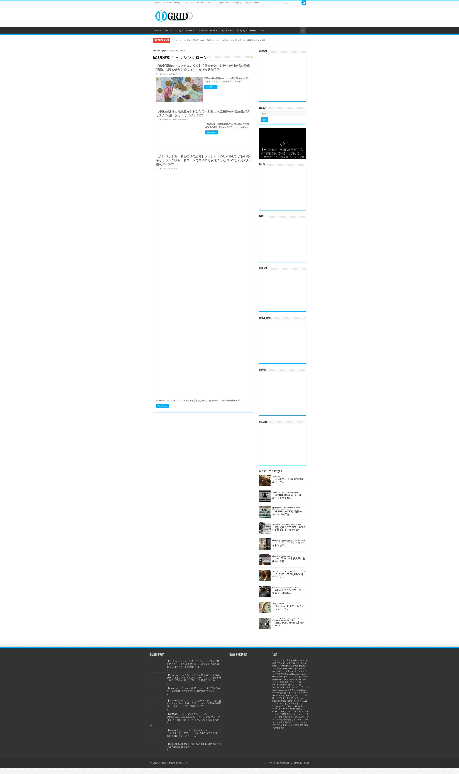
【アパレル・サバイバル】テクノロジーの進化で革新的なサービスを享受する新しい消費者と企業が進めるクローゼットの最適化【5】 (193, 664)
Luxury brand (296, 714)
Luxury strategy (279, 677)
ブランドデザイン (285, 725)
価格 (301, 725)
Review (248, 3)
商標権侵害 (288, 717)
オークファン (288, 687)
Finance (179, 74)
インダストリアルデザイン (288, 703)
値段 (281, 719)
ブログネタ (282, 674)
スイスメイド (292, 693)
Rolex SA (200, 3)
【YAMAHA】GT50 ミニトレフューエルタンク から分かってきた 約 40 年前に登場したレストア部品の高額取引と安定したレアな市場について (194, 703)
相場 (306, 725)
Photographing (279, 711)
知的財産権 (277, 679)
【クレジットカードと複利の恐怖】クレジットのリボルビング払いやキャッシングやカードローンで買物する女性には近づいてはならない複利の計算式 (203, 159)
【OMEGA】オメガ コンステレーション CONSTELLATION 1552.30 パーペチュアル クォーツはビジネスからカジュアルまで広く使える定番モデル (193, 718)
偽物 (291, 690)
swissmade (296, 679)
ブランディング (284, 663)
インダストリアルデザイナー (287, 698)
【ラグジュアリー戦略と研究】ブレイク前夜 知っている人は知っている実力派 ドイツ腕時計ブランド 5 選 (218, 40)
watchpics (285, 685)
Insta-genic (293, 695)
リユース (293, 722)
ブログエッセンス (299, 663)
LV (287, 677)
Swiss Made (295, 685)
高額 (279, 668)
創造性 (302, 666)
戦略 (283, 728)
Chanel (289, 668)
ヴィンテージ (297, 719)
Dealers (157, 3)
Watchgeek (277, 687)
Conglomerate (223, 3)
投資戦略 (289, 660)
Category (237, 3)
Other (256, 3)
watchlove (291, 674)
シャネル (287, 679)
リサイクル (302, 722)
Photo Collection (293, 711)
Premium (167, 3)
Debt (173, 74)
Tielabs (305, 763)
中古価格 (285, 722)
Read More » (212, 87)
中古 (274, 725)
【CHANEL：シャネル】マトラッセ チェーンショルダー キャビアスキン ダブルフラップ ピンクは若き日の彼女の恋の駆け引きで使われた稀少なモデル (194, 677)
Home (156, 51)
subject (304, 698)
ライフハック (278, 660)
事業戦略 (276, 728)
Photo (303, 711)
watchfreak (301, 674)
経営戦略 (295, 666)
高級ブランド (290, 682)
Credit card (166, 74)
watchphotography (280, 690)
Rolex (305, 677)
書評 (301, 677)
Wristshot (304, 660)
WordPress (284, 763)
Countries (189, 3)
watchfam (276, 671)
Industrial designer (284, 701)
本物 (295, 660)
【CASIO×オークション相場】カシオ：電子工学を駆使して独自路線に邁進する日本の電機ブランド (193, 689)
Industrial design (288, 708)
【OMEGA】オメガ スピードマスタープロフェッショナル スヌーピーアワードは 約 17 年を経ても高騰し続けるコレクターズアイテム (194, 733)
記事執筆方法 (299, 668)
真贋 (274, 663)
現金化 (299, 708)
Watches (276, 693)
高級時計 (287, 719)
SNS (274, 701)
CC (298, 660)
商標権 (296, 725)
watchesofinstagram (281, 666)
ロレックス (293, 677)
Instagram (276, 706)
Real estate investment (178, 119)
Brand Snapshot (289, 706)
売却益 (283, 693)
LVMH (209, 3)
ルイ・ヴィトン (301, 687)
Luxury (177, 3)
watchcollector (300, 690)
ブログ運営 (286, 671)
